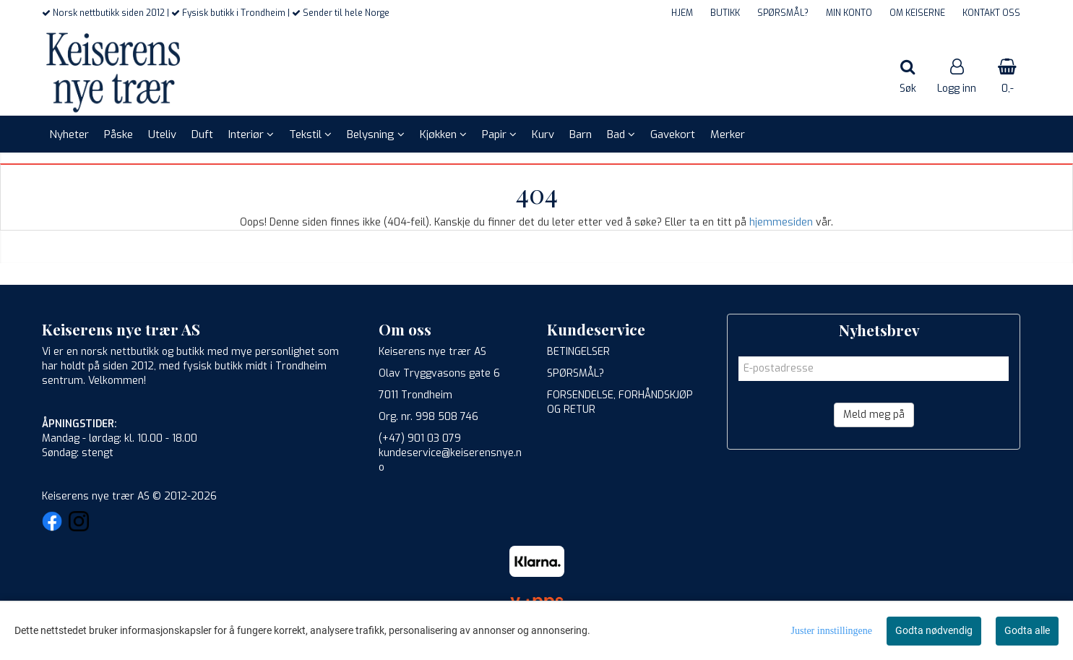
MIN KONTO (849, 13)
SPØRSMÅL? (783, 13)
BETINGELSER (578, 352)
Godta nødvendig (934, 630)
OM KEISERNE (917, 13)
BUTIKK (725, 13)
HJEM (682, 13)
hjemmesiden (781, 222)
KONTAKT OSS (991, 13)
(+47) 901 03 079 (420, 438)
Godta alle (1027, 630)
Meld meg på (874, 414)
